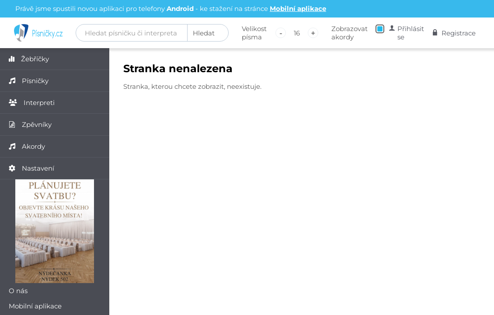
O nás (18, 291)
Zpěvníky (30, 124)
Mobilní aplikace (298, 8)
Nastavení (31, 168)
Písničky (29, 81)
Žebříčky (29, 59)
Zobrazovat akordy (349, 32)
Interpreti (32, 102)
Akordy (27, 146)
